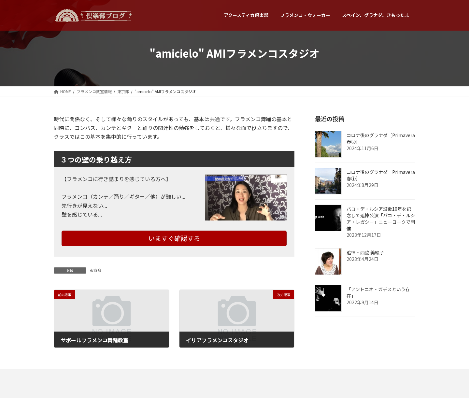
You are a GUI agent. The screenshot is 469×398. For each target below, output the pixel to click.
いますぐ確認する (174, 238)
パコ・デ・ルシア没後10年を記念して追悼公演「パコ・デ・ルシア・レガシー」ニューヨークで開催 (381, 219)
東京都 (95, 270)
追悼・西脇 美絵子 (365, 252)
